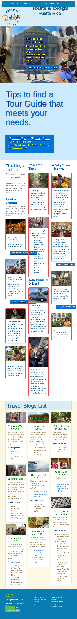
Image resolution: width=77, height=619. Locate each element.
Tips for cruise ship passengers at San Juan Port (40, 494)
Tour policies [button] (10, 608)
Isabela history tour (39, 597)
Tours (59, 3)
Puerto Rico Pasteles (57, 601)
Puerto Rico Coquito (56, 606)
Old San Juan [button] (41, 3)
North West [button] (27, 3)
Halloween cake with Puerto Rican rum (40, 553)
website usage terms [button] (13, 610)
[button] (42, 67)
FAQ (52, 3)
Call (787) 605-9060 (11, 4)
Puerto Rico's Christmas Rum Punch (39, 560)
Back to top (54, 612)
